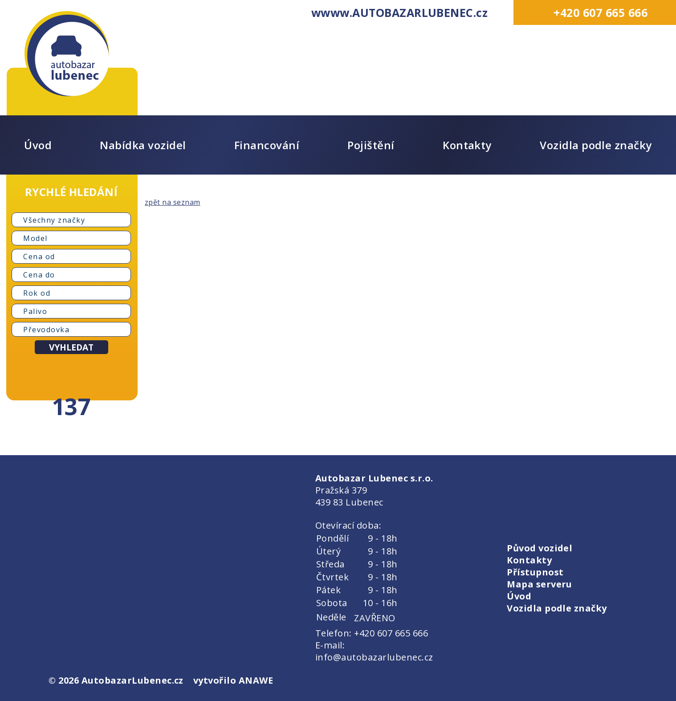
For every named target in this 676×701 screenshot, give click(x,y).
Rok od (36, 293)
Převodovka (46, 329)
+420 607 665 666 (600, 12)
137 (71, 406)
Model (35, 238)
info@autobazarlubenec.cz (374, 657)
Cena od (39, 256)
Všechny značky (54, 220)
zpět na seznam (172, 202)
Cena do (39, 275)
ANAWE (256, 680)
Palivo (35, 311)
